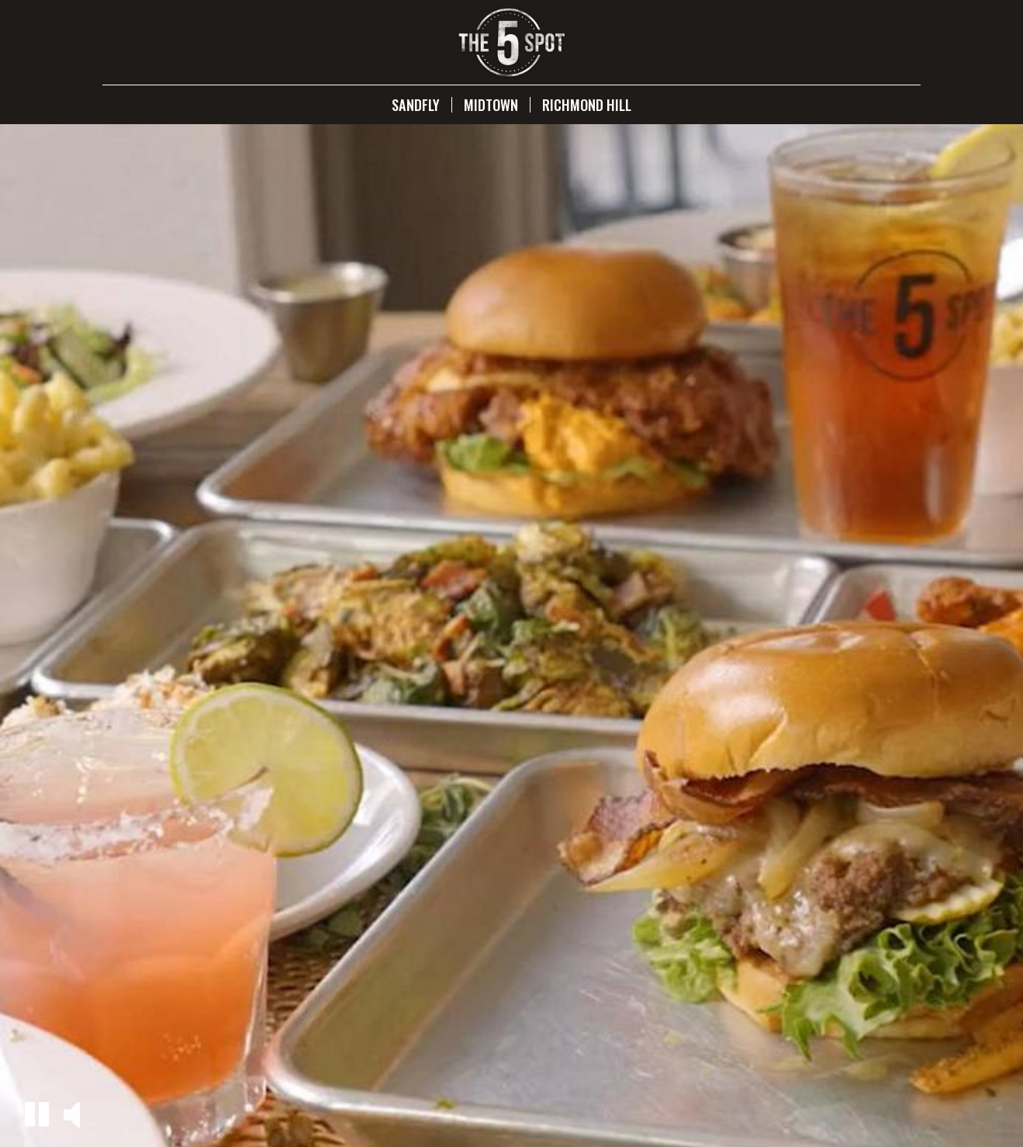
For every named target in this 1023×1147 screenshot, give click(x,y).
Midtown (491, 105)
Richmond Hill (586, 105)
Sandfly (416, 105)
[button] (36, 1114)
